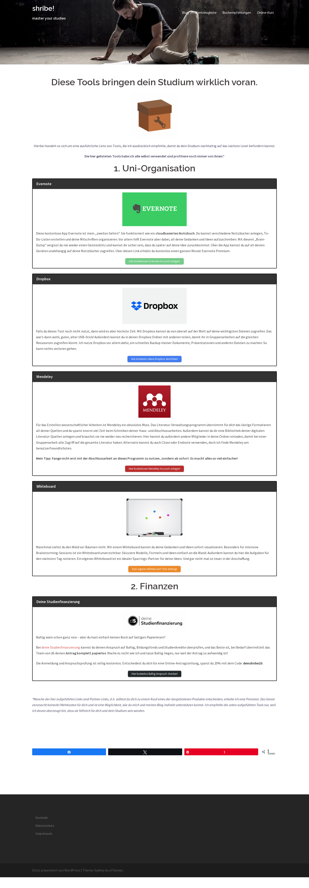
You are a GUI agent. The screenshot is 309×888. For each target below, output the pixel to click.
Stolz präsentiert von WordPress (56, 870)
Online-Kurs (265, 12)
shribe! (43, 8)
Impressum (43, 833)
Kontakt (41, 817)
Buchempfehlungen (237, 12)
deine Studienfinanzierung (60, 647)
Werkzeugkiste (206, 12)
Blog (185, 12)
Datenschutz (44, 825)
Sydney (99, 870)
